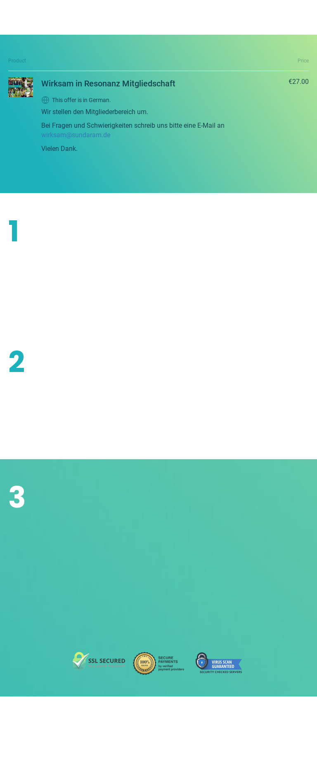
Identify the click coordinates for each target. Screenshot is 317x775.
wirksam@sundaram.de (75, 135)
